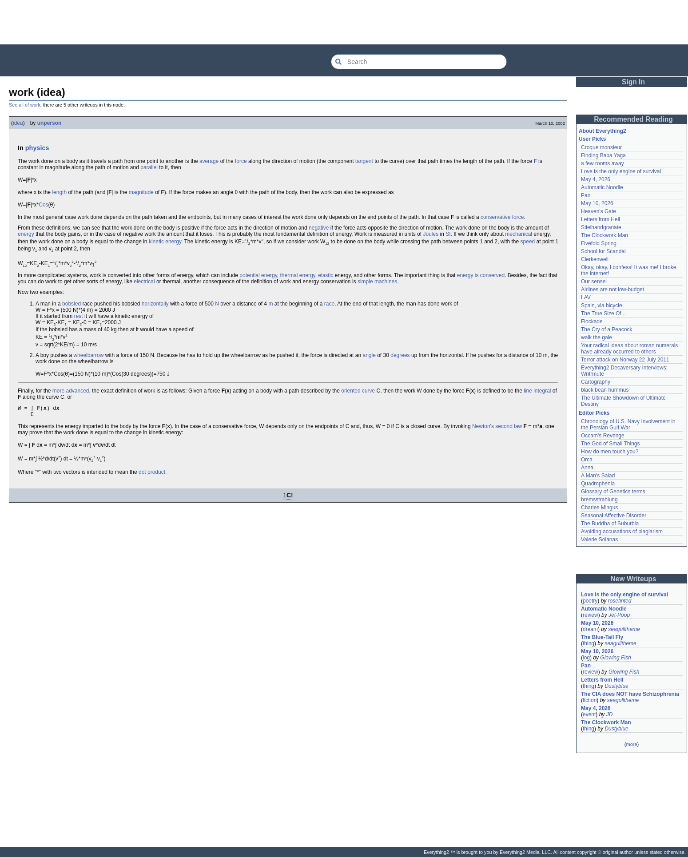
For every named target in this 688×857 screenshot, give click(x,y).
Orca (587, 459)
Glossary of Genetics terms (613, 491)
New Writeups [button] (633, 579)
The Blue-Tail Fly (602, 637)
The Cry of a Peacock (606, 329)
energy (26, 234)
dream (590, 629)
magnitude (141, 192)
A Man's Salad (598, 475)
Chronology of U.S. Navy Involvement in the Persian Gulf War (628, 424)
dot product (152, 475)
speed (528, 241)
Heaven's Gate (598, 211)
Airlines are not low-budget (612, 289)
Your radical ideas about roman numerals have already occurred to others (629, 348)
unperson (49, 123)
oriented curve (358, 391)
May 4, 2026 (595, 179)
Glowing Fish (615, 658)
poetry (590, 601)
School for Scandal (603, 251)
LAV (586, 297)
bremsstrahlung (599, 499)
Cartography (595, 382)
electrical (144, 281)
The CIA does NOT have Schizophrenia (630, 694)
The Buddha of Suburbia (610, 523)
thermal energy (297, 275)
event (589, 714)
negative (319, 228)
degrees (400, 355)
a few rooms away (602, 163)
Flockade (592, 321)
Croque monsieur (601, 147)
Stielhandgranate (601, 227)
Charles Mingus (599, 507)
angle (368, 355)
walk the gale (596, 337)
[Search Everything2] (419, 61)
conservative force (502, 217)
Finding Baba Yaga (603, 155)
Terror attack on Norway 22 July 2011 (625, 360)
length (59, 192)
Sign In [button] (633, 82)
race (329, 304)
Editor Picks (594, 413)
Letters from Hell (600, 219)
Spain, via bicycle (601, 305)
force (241, 161)
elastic (325, 275)
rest (78, 316)
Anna (587, 467)
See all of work (24, 104)
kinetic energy (165, 241)
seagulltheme (624, 629)
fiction (590, 700)
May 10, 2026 (597, 203)
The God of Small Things (610, 443)
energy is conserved (481, 275)
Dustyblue (616, 686)
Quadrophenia (598, 483)
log (586, 658)
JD (609, 714)
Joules (431, 234)
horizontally (155, 304)
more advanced (70, 391)
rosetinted (620, 601)
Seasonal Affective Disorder (613, 515)
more (631, 744)
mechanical (518, 234)
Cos (43, 205)
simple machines (377, 281)
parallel (149, 167)
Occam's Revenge (602, 435)
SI (447, 234)
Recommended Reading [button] (633, 119)
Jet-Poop (619, 615)
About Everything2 (602, 131)
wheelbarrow (88, 355)
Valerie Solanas (599, 539)
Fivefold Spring (598, 243)
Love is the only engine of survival (621, 171)
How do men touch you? (609, 451)
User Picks (592, 139)
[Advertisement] (344, 22)
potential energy (258, 275)
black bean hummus (604, 390)
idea (18, 123)
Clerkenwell (594, 259)
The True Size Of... (603, 313)
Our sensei (594, 281)
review (590, 615)
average (209, 161)
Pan (585, 195)
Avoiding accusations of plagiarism (622, 531)
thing (588, 643)
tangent (364, 161)
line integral (537, 391)
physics (37, 147)
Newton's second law (497, 429)
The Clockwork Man (604, 235)
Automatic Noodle (602, 187)
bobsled (71, 304)
